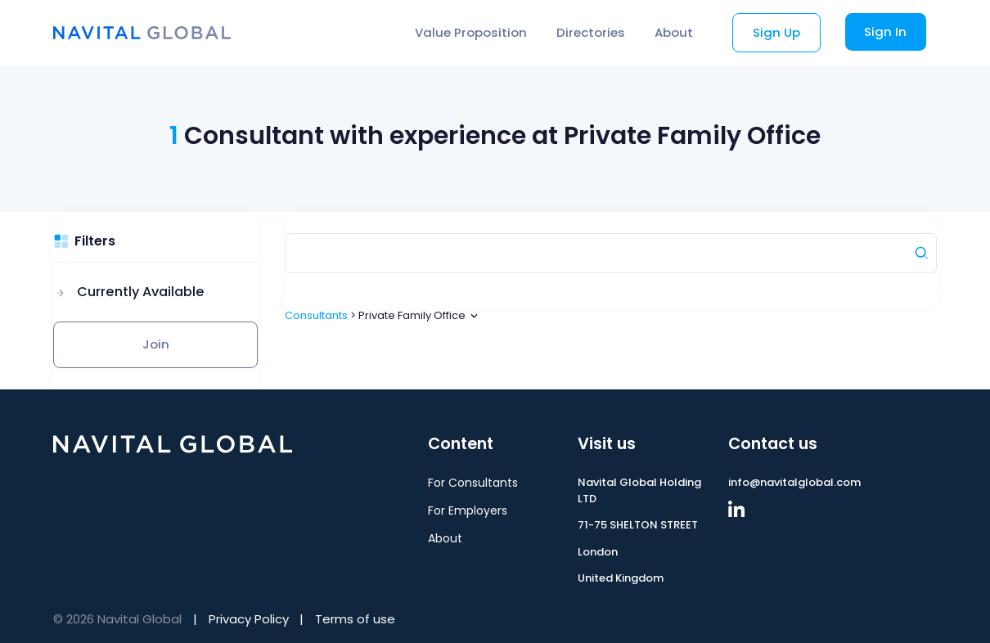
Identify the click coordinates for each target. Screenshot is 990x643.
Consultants (316, 315)
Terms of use (355, 618)
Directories (590, 32)
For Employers (467, 510)
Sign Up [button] (776, 32)
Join (155, 344)
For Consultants (473, 482)
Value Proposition (471, 32)
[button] (129, 292)
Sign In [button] (885, 31)
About (674, 32)
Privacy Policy (249, 618)
